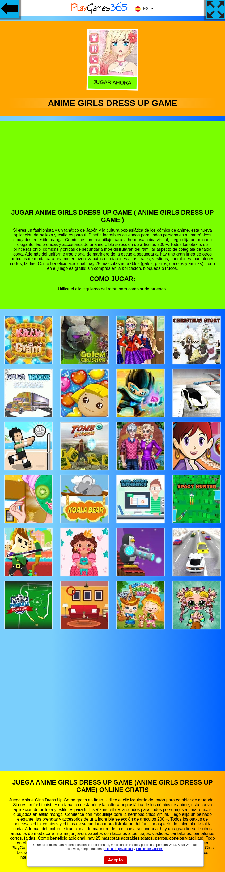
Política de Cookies (149, 849)
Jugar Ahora (113, 83)
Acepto (115, 860)
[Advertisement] (113, 169)
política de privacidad (118, 849)
